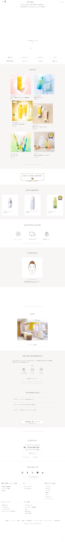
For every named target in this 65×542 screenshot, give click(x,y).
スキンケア (25, 57)
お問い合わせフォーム (32, 478)
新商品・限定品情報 (6, 512)
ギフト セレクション (28, 512)
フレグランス (48, 516)
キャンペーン (25, 61)
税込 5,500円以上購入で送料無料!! (51, 539)
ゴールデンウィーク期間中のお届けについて (29, 418)
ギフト (55, 57)
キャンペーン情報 (6, 514)
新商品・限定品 (10, 61)
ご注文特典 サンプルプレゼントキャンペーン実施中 (30, 429)
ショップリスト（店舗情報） (32, 357)
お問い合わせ (27, 537)
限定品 (47, 518)
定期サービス (55, 61)
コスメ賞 (40, 61)
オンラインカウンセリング (50, 524)
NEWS (3, 516)
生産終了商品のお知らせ (32, 454)
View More (32, 166)
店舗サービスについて (32, 400)
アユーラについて (32, 317)
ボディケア (40, 57)
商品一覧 (10, 57)
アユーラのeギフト (28, 514)
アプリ (26, 535)
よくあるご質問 (37, 482)
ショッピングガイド (26, 482)
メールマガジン (5, 533)
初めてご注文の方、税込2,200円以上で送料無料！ (32, 4)
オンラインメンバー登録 (32, 395)
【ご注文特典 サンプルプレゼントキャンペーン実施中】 (32, 6)
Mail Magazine (34, 502)
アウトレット (48, 522)
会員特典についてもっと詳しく (32, 391)
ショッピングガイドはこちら (32, 252)
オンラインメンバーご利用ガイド (9, 537)
